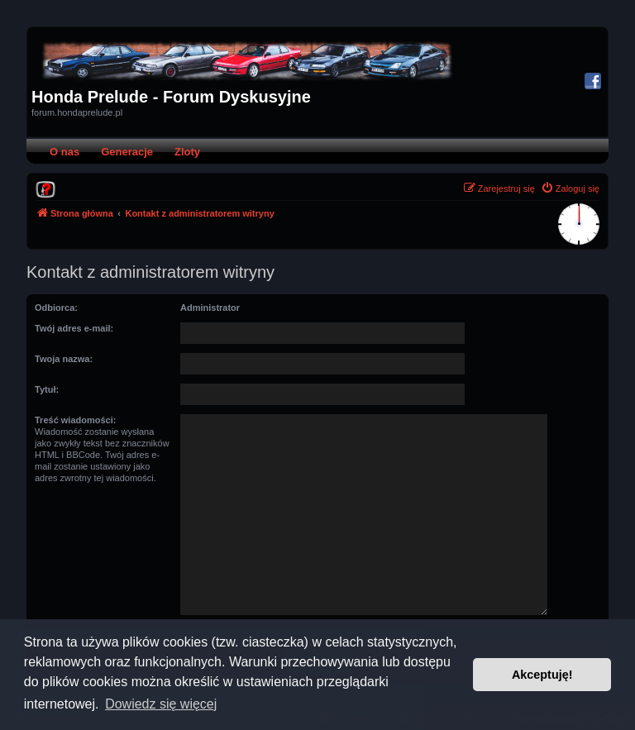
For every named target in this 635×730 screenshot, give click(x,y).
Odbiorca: (56, 308)
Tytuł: (47, 389)
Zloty (187, 152)
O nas (64, 152)
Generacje (127, 152)
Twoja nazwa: (64, 359)
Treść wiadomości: (75, 420)
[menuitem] (45, 188)
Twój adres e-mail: (74, 328)
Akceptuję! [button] (542, 674)
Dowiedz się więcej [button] (161, 704)
